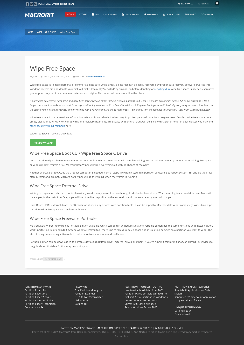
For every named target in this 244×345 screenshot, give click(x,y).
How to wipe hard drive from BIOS (144, 290)
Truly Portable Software (188, 300)
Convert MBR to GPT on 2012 (141, 300)
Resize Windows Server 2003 (141, 307)
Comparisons (34, 307)
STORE (83, 14)
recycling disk (162, 89)
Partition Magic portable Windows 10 (146, 293)
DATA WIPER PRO (141, 328)
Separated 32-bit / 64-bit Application (195, 297)
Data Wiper (130, 14)
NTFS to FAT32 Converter (89, 297)
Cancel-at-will (182, 314)
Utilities (151, 14)
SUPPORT (190, 14)
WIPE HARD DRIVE (46, 32)
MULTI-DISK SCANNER (169, 328)
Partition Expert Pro (36, 293)
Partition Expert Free (36, 290)
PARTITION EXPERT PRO (112, 328)
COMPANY (207, 14)
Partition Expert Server (38, 297)
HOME (70, 14)
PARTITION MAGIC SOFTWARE (78, 328)
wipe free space (55, 259)
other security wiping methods (47, 125)
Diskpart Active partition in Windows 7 (146, 297)
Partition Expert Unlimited (39, 300)
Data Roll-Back (183, 310)
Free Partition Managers (88, 290)
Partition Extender (85, 293)
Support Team (66, 3)
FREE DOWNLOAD (43, 142)
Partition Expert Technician (40, 303)
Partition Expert (104, 14)
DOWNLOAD (171, 14)
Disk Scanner (82, 300)
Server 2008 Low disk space (140, 303)
